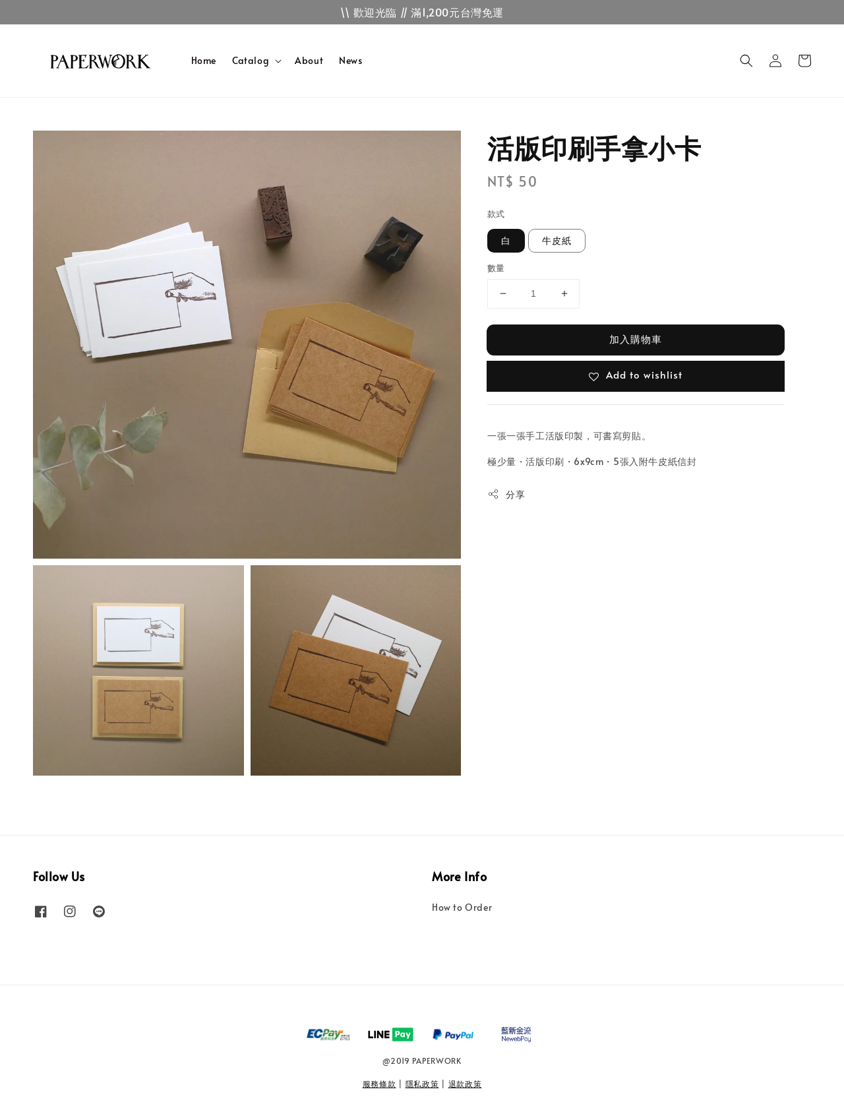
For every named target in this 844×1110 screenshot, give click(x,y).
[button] (746, 60)
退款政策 (465, 1083)
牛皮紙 (557, 240)
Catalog (250, 61)
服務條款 (379, 1083)
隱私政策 (422, 1083)
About (309, 60)
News (350, 60)
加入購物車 (635, 339)
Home (203, 60)
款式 (496, 214)
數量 (496, 268)
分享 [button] (506, 494)
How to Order (462, 907)
